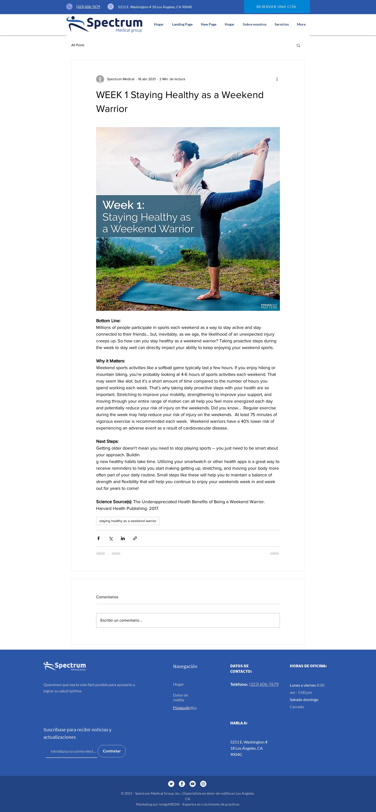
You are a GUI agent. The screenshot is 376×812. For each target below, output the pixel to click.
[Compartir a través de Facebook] (98, 538)
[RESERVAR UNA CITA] (277, 6)
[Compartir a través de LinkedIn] (122, 538)
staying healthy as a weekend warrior (127, 521)
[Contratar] (112, 751)
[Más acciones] (277, 79)
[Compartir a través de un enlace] (135, 538)
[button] (281, 24)
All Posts (77, 45)
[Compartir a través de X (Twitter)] (110, 538)
